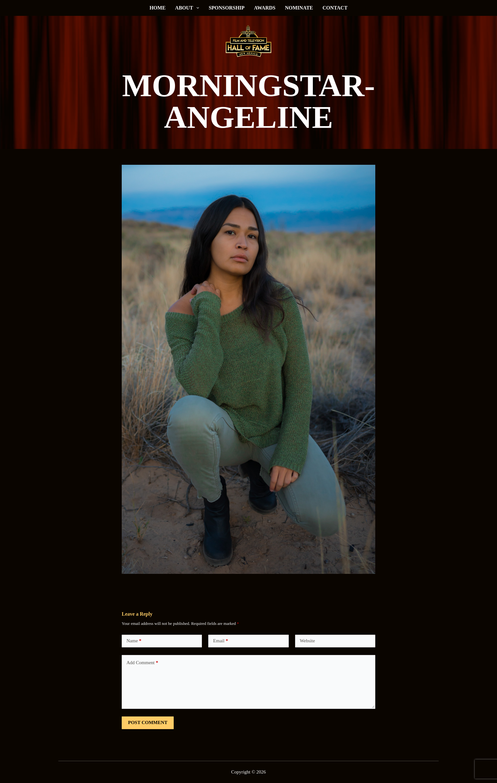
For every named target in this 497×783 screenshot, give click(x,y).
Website (307, 640)
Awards (264, 7)
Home (158, 7)
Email (220, 641)
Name (133, 641)
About (188, 8)
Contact (335, 7)
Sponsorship (226, 7)
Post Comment (147, 722)
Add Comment (142, 663)
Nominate (299, 7)
